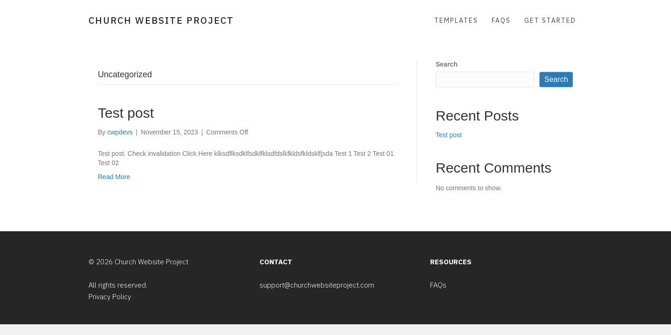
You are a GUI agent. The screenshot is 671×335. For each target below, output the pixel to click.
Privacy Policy (110, 296)
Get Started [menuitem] (550, 20)
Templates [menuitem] (456, 20)
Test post (126, 113)
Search (447, 64)
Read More (114, 177)
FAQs (438, 285)
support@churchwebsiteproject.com (317, 285)
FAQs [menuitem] (501, 20)
